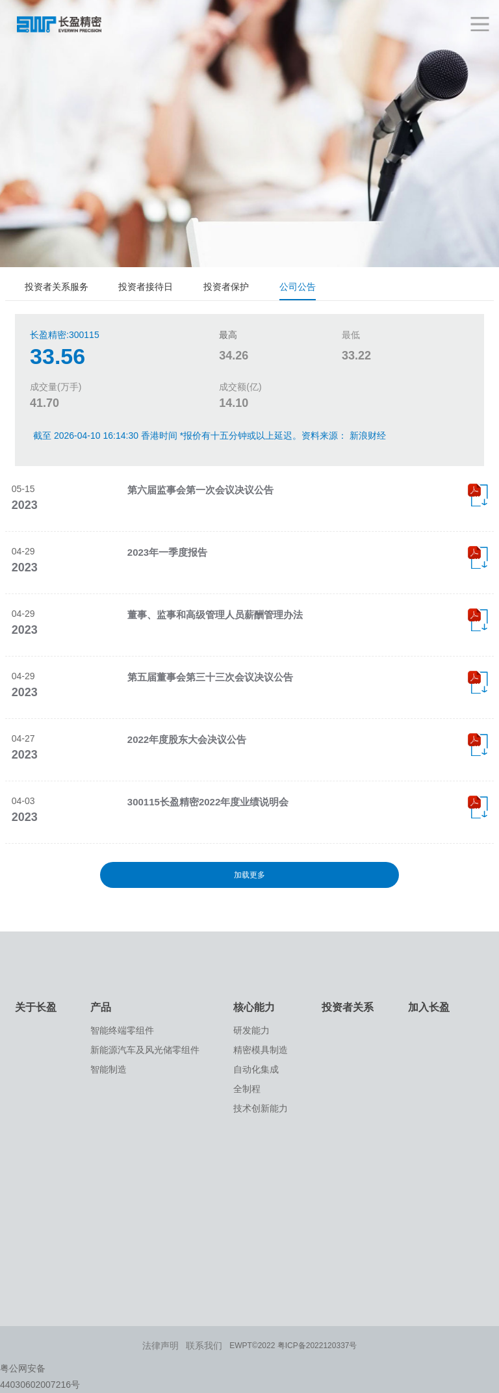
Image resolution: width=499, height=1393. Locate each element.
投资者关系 (348, 1007)
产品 (100, 1007)
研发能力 (251, 1030)
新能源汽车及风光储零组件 (144, 1050)
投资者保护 (226, 286)
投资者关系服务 (56, 286)
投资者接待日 (145, 286)
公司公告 (297, 286)
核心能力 (254, 1007)
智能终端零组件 (122, 1030)
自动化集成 (256, 1069)
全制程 (247, 1089)
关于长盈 (36, 1007)
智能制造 (108, 1069)
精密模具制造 (260, 1050)
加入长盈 (429, 1007)
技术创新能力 (260, 1108)
